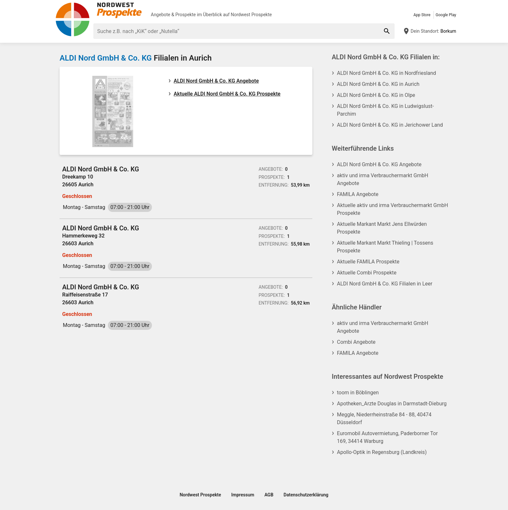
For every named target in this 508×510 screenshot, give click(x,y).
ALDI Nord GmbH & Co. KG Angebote (216, 81)
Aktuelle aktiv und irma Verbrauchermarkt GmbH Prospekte (392, 209)
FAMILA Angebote (357, 194)
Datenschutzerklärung (305, 494)
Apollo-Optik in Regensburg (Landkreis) (382, 452)
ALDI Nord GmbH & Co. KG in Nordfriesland (386, 73)
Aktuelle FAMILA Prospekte (368, 262)
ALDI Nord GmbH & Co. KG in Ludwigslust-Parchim (385, 110)
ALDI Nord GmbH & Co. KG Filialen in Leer (384, 284)
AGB (268, 494)
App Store (421, 15)
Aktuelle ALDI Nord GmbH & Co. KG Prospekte (227, 94)
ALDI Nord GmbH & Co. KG (106, 58)
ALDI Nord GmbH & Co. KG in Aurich (378, 84)
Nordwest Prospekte (251, 14)
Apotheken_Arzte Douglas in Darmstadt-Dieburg (391, 403)
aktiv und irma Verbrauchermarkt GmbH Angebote (382, 179)
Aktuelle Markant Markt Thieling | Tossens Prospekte (385, 247)
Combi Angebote (356, 342)
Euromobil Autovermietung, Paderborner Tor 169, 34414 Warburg (387, 437)
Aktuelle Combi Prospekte (367, 273)
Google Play (446, 15)
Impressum (242, 494)
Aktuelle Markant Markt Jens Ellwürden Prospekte (382, 228)
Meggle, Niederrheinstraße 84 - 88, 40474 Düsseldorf (384, 418)
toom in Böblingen (358, 392)
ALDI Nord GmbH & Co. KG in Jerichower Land (390, 125)
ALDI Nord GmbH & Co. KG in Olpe (376, 95)
